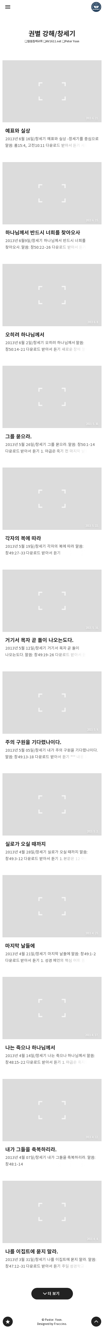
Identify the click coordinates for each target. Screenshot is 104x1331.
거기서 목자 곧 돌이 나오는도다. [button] (52, 615)
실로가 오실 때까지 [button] (52, 819)
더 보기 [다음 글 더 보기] (54, 1293)
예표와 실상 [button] (52, 106)
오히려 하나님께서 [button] (52, 309)
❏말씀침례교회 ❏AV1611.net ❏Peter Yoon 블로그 (7, 1321)
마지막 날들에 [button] (52, 921)
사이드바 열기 (7, 7)
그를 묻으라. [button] (52, 411)
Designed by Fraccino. (52, 1324)
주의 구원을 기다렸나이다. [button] (52, 717)
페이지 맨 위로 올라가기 (96, 1321)
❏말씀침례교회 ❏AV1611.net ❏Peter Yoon (52, 41)
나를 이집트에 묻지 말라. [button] (52, 1226)
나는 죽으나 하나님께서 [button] (52, 1023)
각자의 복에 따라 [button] (52, 513)
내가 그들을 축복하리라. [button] (52, 1125)
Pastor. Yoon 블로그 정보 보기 (96, 7)
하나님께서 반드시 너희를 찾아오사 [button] (52, 208)
